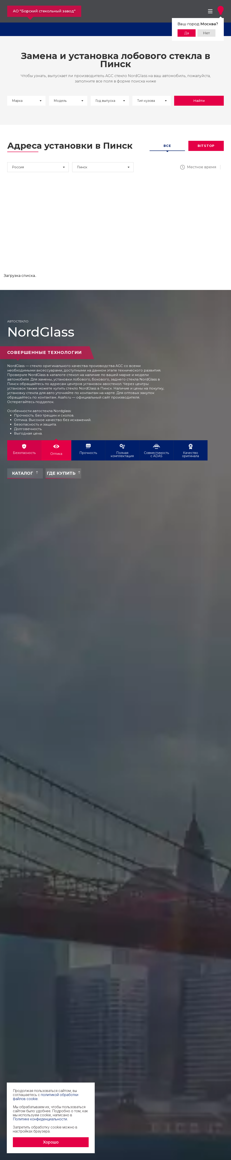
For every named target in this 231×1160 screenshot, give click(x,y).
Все (167, 146)
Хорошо (51, 1142)
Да (186, 33)
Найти (199, 100)
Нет (206, 33)
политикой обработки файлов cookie (45, 1096)
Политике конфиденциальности (40, 1119)
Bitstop (206, 146)
